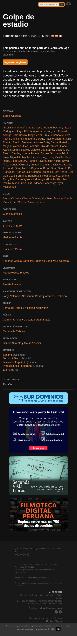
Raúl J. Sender (11, 153)
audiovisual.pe (49, 564)
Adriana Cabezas (44, 183)
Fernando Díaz (11, 168)
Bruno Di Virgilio (12, 225)
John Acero (54, 160)
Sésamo (8, 354)
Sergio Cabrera (12, 115)
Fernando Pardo (12, 307)
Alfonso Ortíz (41, 142)
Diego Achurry (19, 160)
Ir (61, 4)
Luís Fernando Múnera (57, 135)
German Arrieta (12, 319)
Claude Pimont (49, 146)
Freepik (34, 578)
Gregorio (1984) (22, 554)
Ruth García (23, 171)
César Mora (62, 149)
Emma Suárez (20, 149)
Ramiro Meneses (23, 142)
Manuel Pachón (53, 127)
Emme (6, 369)
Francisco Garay (12, 249)
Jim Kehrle (61, 171)
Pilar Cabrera (17, 179)
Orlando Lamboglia (42, 171)
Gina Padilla (53, 179)
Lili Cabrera (62, 260)
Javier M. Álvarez (61, 164)
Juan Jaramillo (30, 146)
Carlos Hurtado (59, 142)
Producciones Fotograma (17, 365)
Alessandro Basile (31, 296)
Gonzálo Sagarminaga (36, 319)
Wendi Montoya (36, 179)
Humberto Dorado (33, 138)
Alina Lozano (43, 131)
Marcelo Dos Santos (42, 149)
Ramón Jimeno (35, 202)
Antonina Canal (43, 260)
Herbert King (38, 157)
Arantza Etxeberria (56, 296)
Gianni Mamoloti (12, 213)
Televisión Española (14, 362)
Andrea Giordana (51, 153)
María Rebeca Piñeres (16, 272)
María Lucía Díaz (22, 183)
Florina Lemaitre (32, 127)
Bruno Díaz (49, 168)
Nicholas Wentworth (36, 307)
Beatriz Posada (12, 284)
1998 (34, 35)
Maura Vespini (32, 343)
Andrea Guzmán (40, 164)
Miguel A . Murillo (20, 157)
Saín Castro (20, 135)
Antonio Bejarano (32, 168)
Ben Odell (18, 202)
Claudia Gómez (31, 198)
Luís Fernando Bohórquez (25, 175)
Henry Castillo (56, 157)
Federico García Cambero (18, 260)
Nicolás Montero (12, 127)
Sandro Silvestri (12, 343)
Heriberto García (12, 237)
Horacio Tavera (37, 160)
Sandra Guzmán (19, 164)
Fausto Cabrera (55, 138)
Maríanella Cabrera (14, 331)
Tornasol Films (12, 358)
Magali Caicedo (12, 146)
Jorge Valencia (11, 296)
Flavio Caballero (12, 138)
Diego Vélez (35, 135)
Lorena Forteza (30, 153)
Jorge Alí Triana (25, 131)
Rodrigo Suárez (51, 175)
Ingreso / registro (15, 62)
